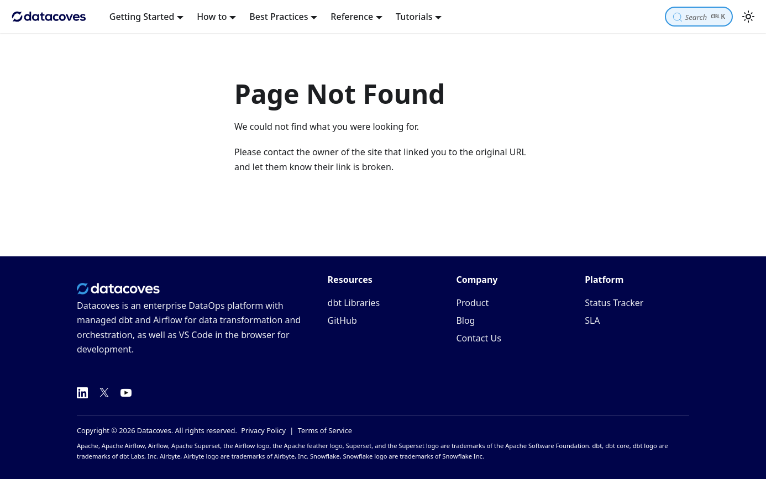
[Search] (699, 16)
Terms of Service (325, 430)
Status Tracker (614, 303)
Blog (465, 320)
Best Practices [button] (278, 16)
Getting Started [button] (142, 16)
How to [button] (212, 16)
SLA (592, 320)
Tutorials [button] (414, 16)
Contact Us (478, 338)
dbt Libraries (354, 303)
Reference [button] (351, 16)
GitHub (342, 320)
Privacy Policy (263, 430)
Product (472, 303)
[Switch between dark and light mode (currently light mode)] (748, 16)
